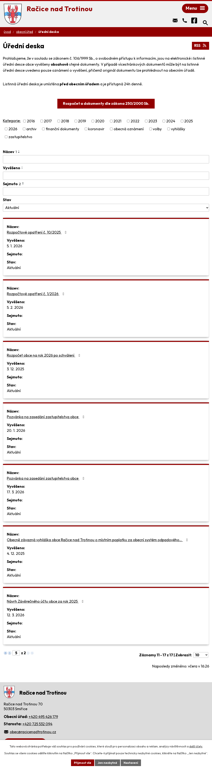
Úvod (7, 32)
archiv (31, 129)
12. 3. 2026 (15, 615)
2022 (135, 121)
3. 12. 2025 (15, 369)
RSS (200, 46)
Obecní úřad (24, 32)
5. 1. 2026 (14, 246)
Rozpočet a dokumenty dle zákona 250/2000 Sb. (106, 103)
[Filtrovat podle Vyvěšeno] (106, 176)
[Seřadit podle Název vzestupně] (19, 151)
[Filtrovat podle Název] (106, 160)
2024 (170, 121)
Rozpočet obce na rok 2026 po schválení (44, 355)
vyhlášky (178, 129)
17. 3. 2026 (15, 492)
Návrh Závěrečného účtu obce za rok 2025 (46, 601)
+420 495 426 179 (43, 717)
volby (157, 129)
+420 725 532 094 (37, 724)
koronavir (96, 129)
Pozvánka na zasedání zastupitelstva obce (46, 417)
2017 (48, 121)
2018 (65, 121)
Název (10, 152)
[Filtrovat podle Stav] (106, 208)
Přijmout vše (82, 762)
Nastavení (131, 762)
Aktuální (14, 268)
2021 (117, 121)
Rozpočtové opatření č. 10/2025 (37, 232)
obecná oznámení (129, 129)
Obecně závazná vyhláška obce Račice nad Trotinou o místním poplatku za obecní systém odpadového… (98, 540)
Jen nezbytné (107, 762)
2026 (12, 129)
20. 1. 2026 (16, 430)
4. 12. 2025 (15, 554)
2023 (152, 121)
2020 (99, 121)
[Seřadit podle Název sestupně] (19, 153)
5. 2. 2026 (15, 307)
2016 (31, 121)
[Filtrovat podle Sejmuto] (106, 192)
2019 (82, 121)
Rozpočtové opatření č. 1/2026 (36, 294)
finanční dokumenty (62, 129)
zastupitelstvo (20, 137)
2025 (188, 121)
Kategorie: (11, 121)
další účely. (196, 746)
